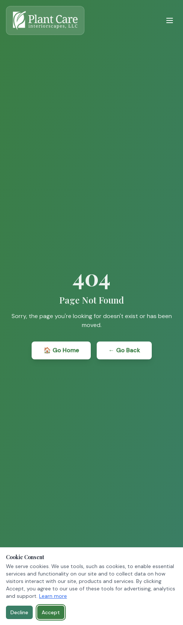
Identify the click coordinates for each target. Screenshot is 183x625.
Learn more (53, 596)
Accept (51, 612)
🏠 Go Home (61, 350)
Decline (19, 612)
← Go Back (124, 350)
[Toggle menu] (169, 20)
